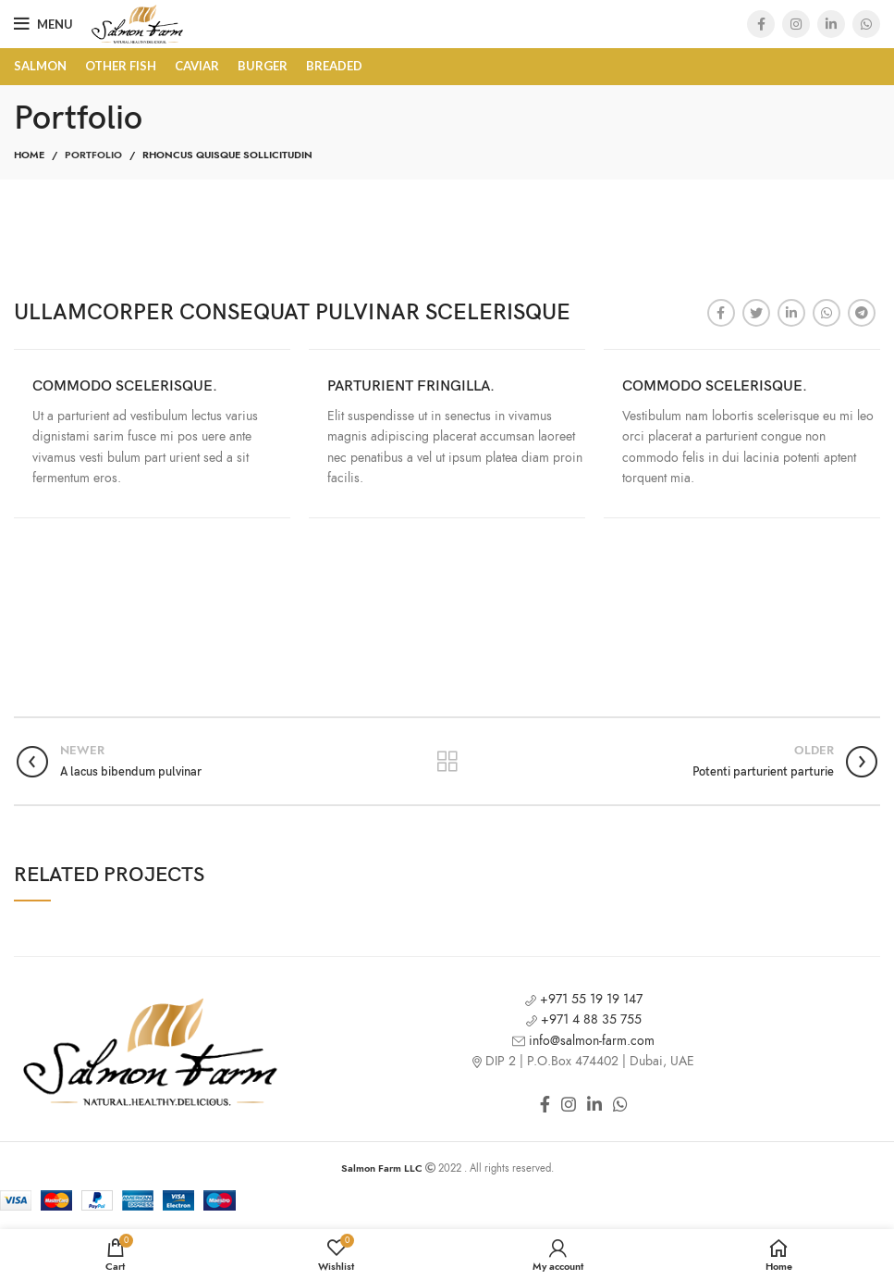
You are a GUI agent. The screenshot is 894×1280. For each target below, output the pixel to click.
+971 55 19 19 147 (584, 999)
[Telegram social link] (862, 313)
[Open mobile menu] (43, 24)
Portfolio (93, 155)
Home (29, 155)
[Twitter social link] (756, 313)
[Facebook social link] (761, 24)
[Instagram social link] (796, 24)
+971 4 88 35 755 (584, 1019)
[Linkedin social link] (831, 24)
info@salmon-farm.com (583, 1041)
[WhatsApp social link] (866, 24)
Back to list (447, 762)
